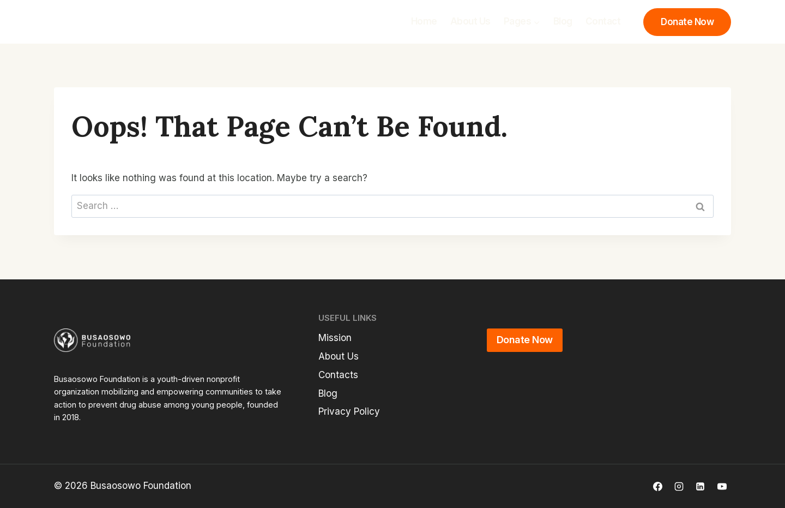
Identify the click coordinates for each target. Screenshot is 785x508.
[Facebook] (658, 486)
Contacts (338, 374)
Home (424, 21)
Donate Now (687, 21)
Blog (562, 21)
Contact (603, 21)
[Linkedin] (700, 486)
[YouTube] (721, 486)
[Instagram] (679, 486)
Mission (335, 337)
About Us (470, 21)
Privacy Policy (349, 411)
